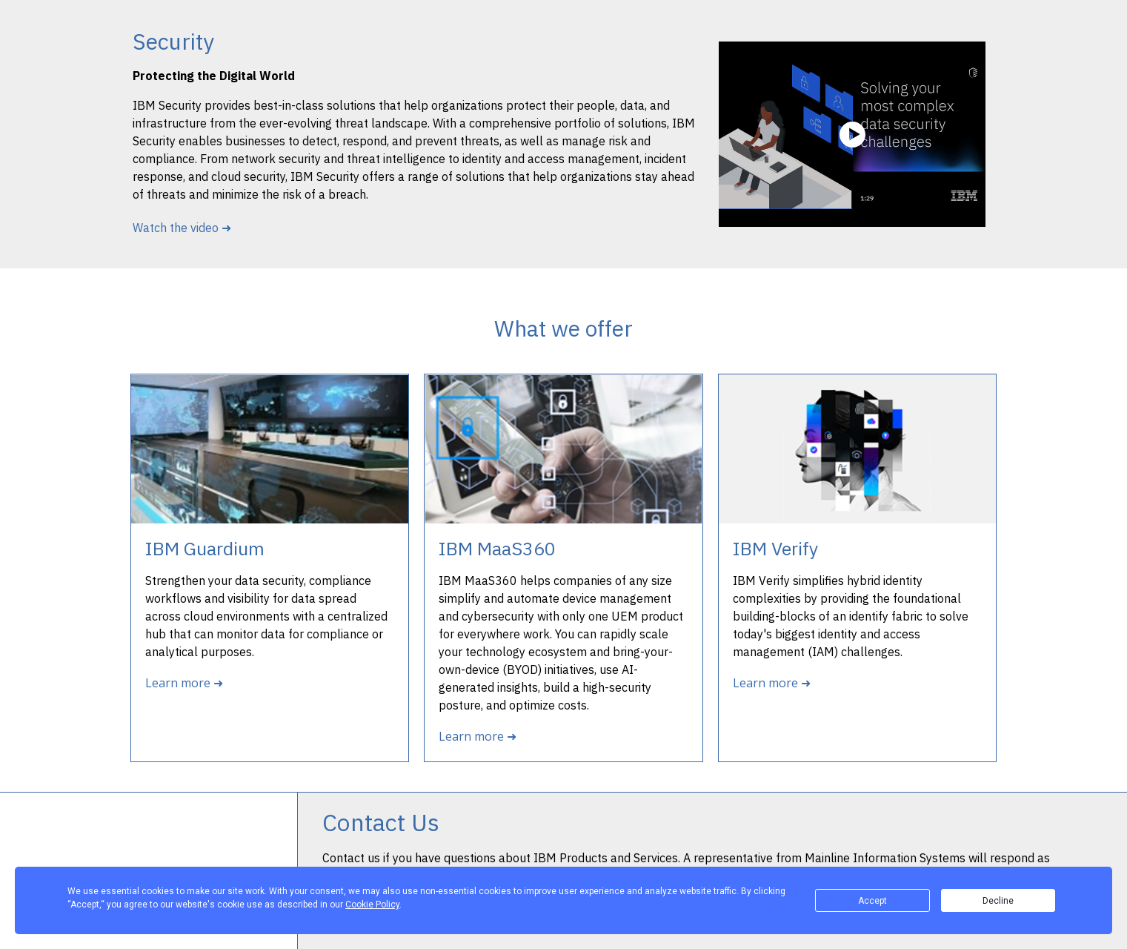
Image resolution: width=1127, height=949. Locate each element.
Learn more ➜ (184, 683)
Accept (872, 901)
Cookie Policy (372, 904)
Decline (998, 901)
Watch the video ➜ (182, 227)
